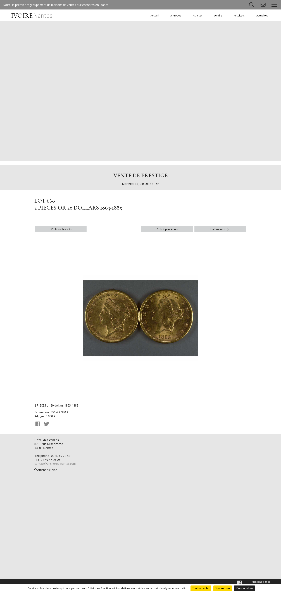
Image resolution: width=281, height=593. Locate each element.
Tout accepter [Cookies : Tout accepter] (200, 588)
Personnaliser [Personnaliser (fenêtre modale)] (244, 588)
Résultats (239, 15)
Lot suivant (220, 229)
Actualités (262, 15)
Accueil (155, 15)
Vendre (218, 15)
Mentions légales (261, 582)
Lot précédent (167, 229)
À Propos (175, 15)
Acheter (197, 15)
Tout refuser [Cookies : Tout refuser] (222, 588)
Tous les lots (61, 229)
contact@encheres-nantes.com (55, 464)
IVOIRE (31, 16)
